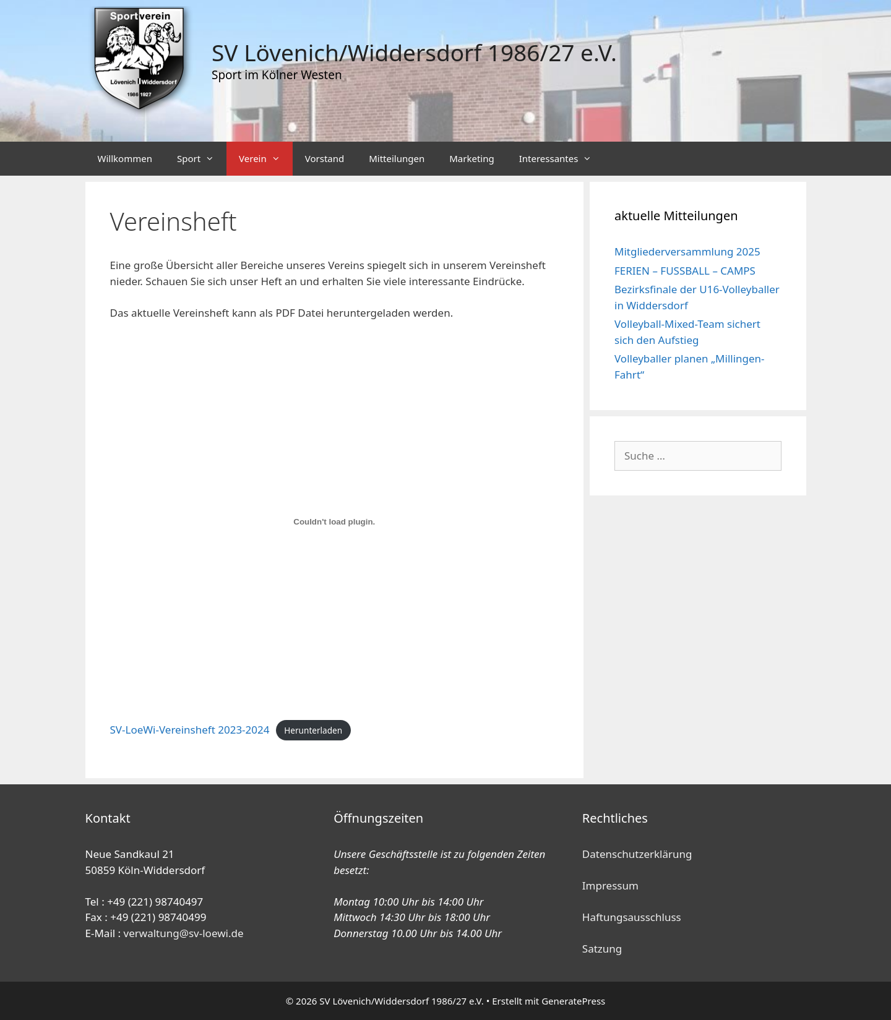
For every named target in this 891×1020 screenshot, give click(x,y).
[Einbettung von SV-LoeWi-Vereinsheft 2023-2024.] (334, 522)
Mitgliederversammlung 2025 (687, 251)
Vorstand (324, 158)
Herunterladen (313, 730)
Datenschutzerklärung (637, 854)
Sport (201, 159)
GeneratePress (573, 1001)
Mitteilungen (396, 158)
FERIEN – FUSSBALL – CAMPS (684, 271)
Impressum (610, 885)
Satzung (602, 948)
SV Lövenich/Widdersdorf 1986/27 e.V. (414, 52)
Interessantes (562, 159)
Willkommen (125, 158)
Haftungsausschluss (631, 917)
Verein (266, 159)
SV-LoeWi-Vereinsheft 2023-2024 (190, 729)
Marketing (471, 158)
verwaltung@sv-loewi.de (184, 933)
